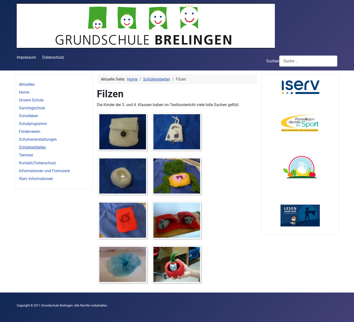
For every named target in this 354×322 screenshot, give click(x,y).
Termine (26, 155)
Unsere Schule (31, 100)
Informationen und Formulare (44, 170)
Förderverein (29, 131)
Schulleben (28, 115)
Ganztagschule (32, 108)
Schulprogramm (33, 123)
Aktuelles (27, 84)
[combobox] (308, 61)
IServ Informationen (36, 178)
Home (24, 92)
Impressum (26, 57)
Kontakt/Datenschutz (37, 163)
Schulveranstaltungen (38, 139)
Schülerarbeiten (32, 147)
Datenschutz (53, 57)
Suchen (272, 61)
